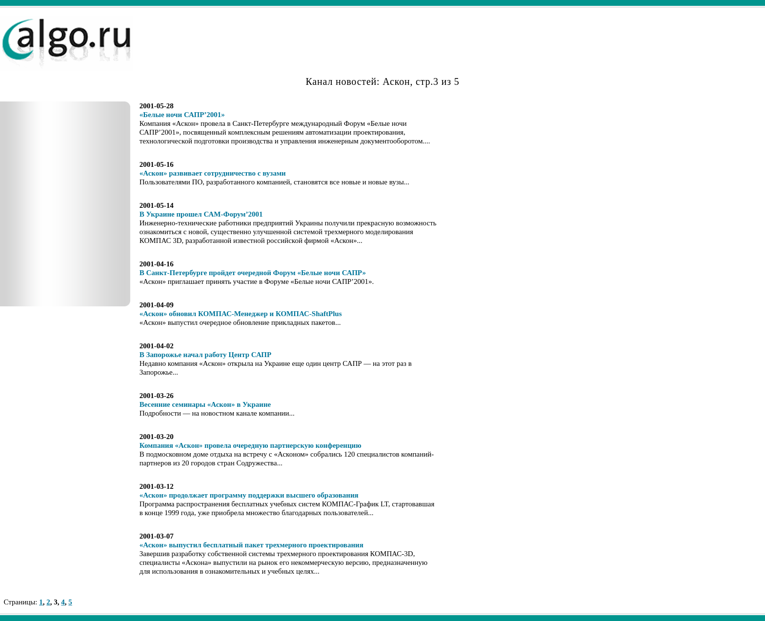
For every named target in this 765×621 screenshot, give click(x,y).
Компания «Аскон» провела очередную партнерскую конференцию (251, 445)
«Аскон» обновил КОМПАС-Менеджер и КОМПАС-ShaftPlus (241, 314)
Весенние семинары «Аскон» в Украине (205, 404)
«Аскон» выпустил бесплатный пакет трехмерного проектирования (251, 545)
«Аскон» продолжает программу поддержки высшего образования (249, 495)
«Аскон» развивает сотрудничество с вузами (213, 173)
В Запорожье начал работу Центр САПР (205, 355)
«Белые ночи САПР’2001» (182, 115)
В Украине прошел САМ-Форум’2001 (201, 214)
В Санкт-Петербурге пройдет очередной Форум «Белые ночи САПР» (253, 273)
